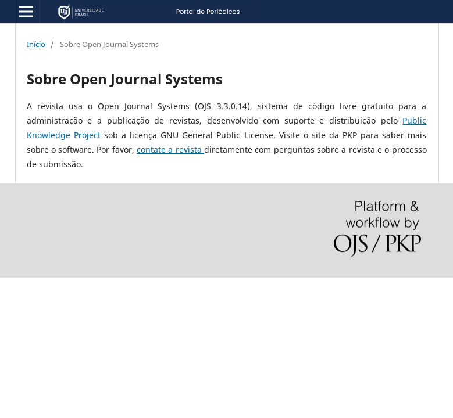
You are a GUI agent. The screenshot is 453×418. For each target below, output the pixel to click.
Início (36, 44)
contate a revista (170, 149)
